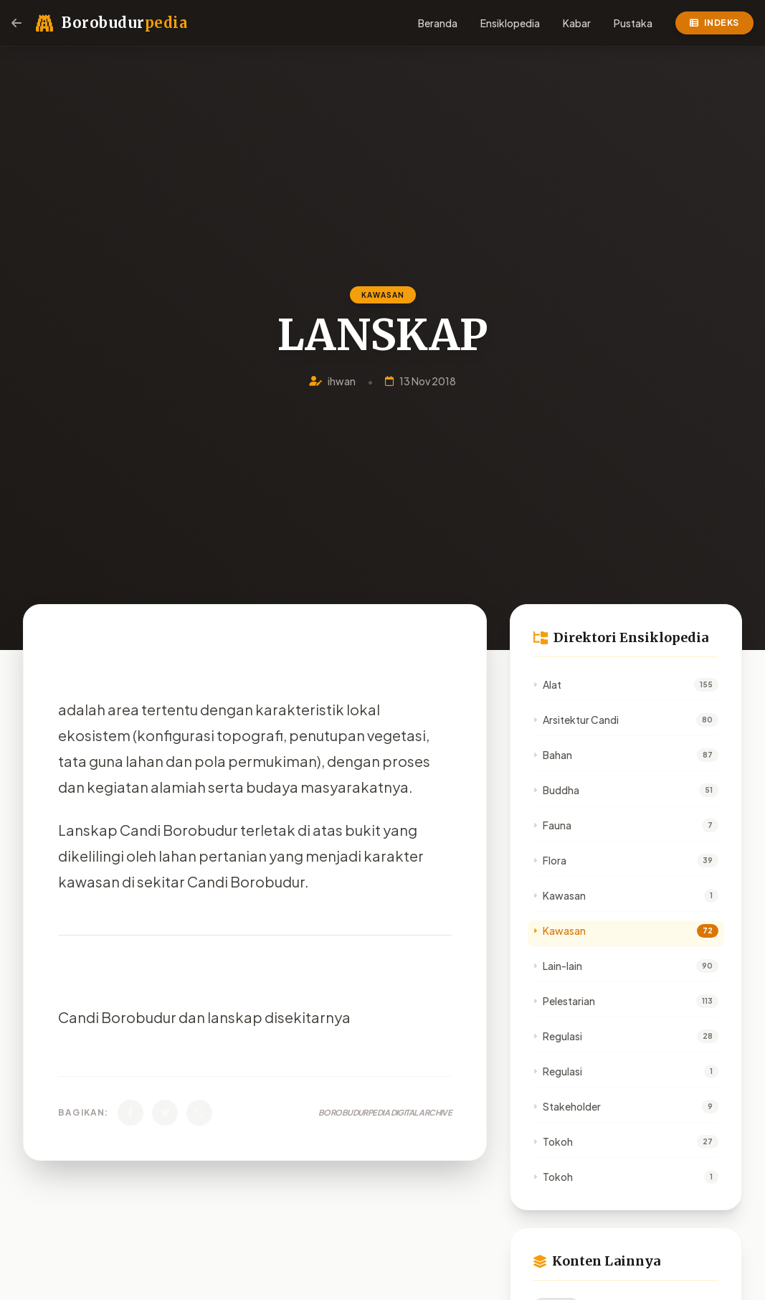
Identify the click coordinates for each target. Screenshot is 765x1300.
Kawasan (559, 895)
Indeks (714, 22)
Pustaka (633, 23)
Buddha (556, 789)
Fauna (552, 825)
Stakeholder (567, 1106)
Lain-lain (557, 965)
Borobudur (124, 23)
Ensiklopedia (510, 23)
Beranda (437, 23)
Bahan (552, 754)
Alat (547, 684)
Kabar (577, 23)
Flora (549, 860)
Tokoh (553, 1141)
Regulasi (557, 1036)
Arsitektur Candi (576, 719)
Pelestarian (564, 1000)
